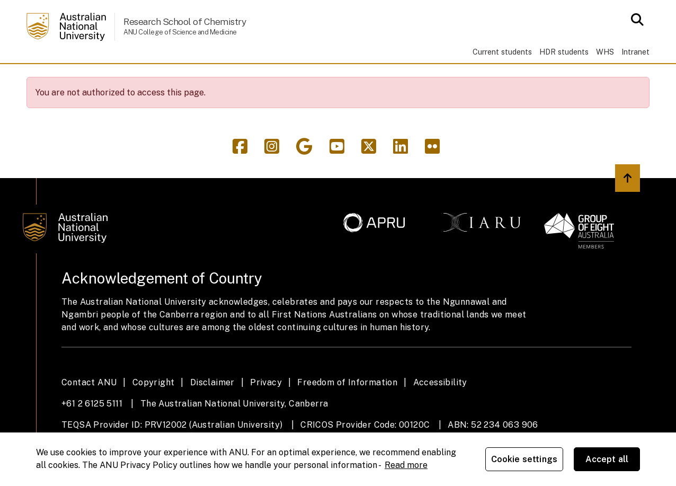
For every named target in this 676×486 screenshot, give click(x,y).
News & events (278, 78)
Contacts (460, 78)
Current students (502, 51)
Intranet (635, 51)
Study (86, 78)
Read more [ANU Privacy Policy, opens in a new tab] (406, 465)
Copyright (153, 413)
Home (43, 78)
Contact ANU (89, 413)
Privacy (266, 413)
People (205, 78)
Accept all (607, 459)
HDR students (564, 51)
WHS (605, 51)
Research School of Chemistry (184, 21)
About (401, 78)
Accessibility (440, 413)
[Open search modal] (634, 19)
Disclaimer (212, 413)
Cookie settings (524, 459)
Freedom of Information (347, 413)
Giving (350, 78)
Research (144, 78)
